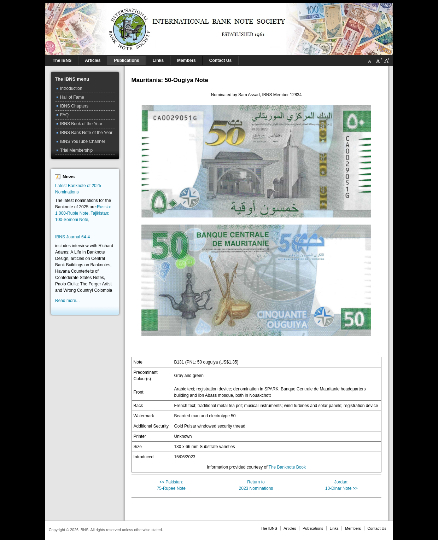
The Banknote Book (287, 467)
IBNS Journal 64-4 (72, 236)
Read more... (67, 300)
